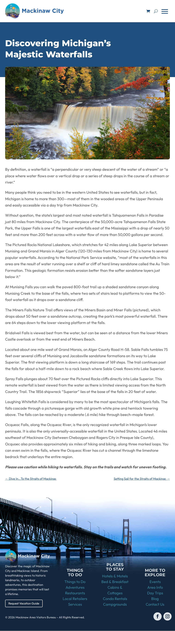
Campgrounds (115, 604)
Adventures (75, 587)
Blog (155, 598)
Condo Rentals (115, 598)
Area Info (155, 587)
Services (75, 604)
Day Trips (155, 593)
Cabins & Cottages (114, 590)
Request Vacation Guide (25, 603)
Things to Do (74, 581)
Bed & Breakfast (114, 581)
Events (155, 581)
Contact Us (155, 604)
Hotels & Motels (115, 576)
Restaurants (75, 593)
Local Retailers (75, 598)
